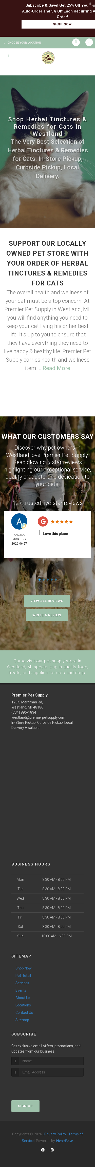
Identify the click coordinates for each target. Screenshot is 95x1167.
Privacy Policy (55, 1134)
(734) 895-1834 (23, 712)
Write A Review (46, 615)
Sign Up (25, 1105)
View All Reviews (46, 601)
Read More (56, 368)
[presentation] (38, 1086)
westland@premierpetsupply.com (38, 717)
